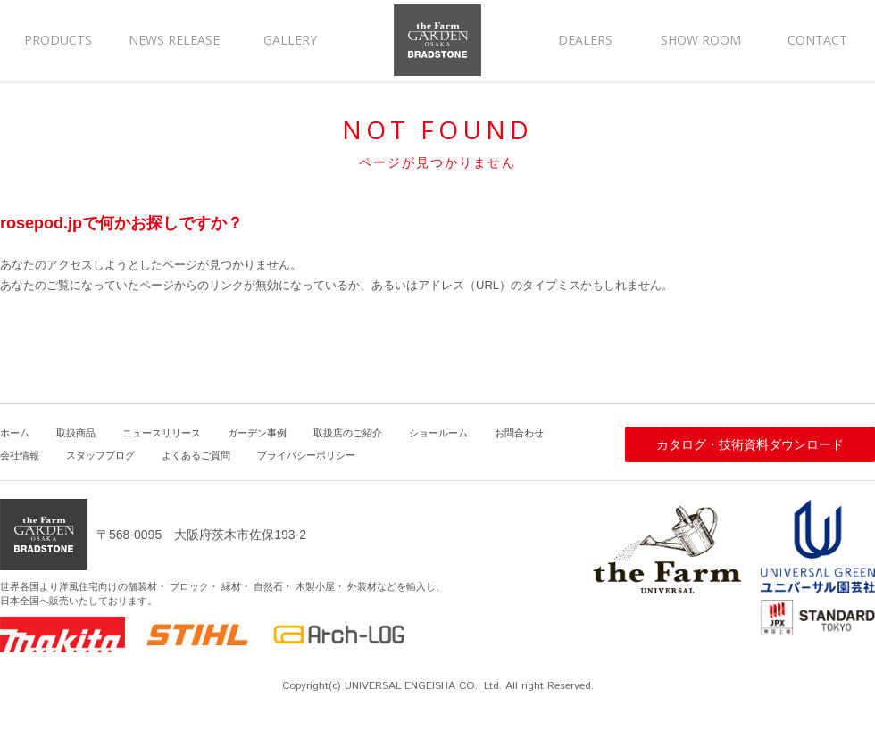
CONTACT (817, 39)
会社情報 (19, 455)
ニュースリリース (161, 432)
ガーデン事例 (257, 432)
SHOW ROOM (701, 39)
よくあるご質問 (196, 455)
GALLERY (290, 39)
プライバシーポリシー (306, 455)
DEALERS (585, 39)
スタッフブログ (100, 455)
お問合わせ (519, 432)
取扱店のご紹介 (347, 432)
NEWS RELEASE (174, 39)
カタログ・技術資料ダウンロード (750, 444)
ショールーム (438, 432)
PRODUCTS (58, 39)
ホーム (14, 432)
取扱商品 (76, 432)
